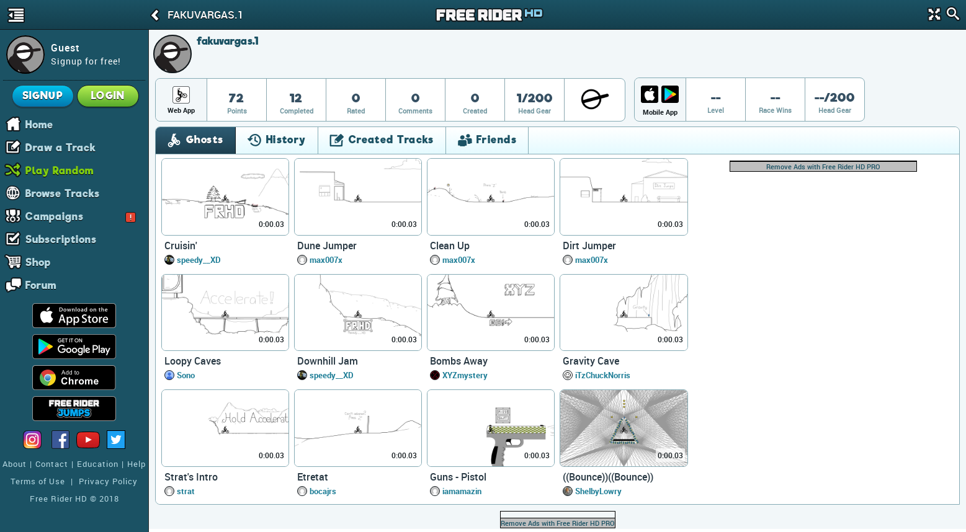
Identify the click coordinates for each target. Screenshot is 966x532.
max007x (326, 260)
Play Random (59, 170)
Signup (43, 95)
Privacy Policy (108, 481)
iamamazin (461, 491)
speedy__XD (199, 260)
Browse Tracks (62, 193)
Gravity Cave (591, 361)
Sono (186, 375)
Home (39, 124)
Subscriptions (61, 239)
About (14, 463)
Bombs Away (459, 361)
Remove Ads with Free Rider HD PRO (823, 166)
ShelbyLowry (598, 491)
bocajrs (323, 491)
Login (108, 95)
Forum (40, 285)
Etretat (312, 477)
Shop (38, 262)
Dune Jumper (327, 245)
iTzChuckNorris (602, 375)
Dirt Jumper (589, 245)
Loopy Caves (192, 361)
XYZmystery (465, 375)
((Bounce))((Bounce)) (608, 477)
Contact (51, 463)
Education (98, 463)
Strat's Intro (191, 477)
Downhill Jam (327, 361)
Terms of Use (38, 481)
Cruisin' (180, 245)
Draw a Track (60, 147)
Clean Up (450, 245)
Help (136, 463)
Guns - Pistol (458, 477)
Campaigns (80, 216)
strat (186, 491)
